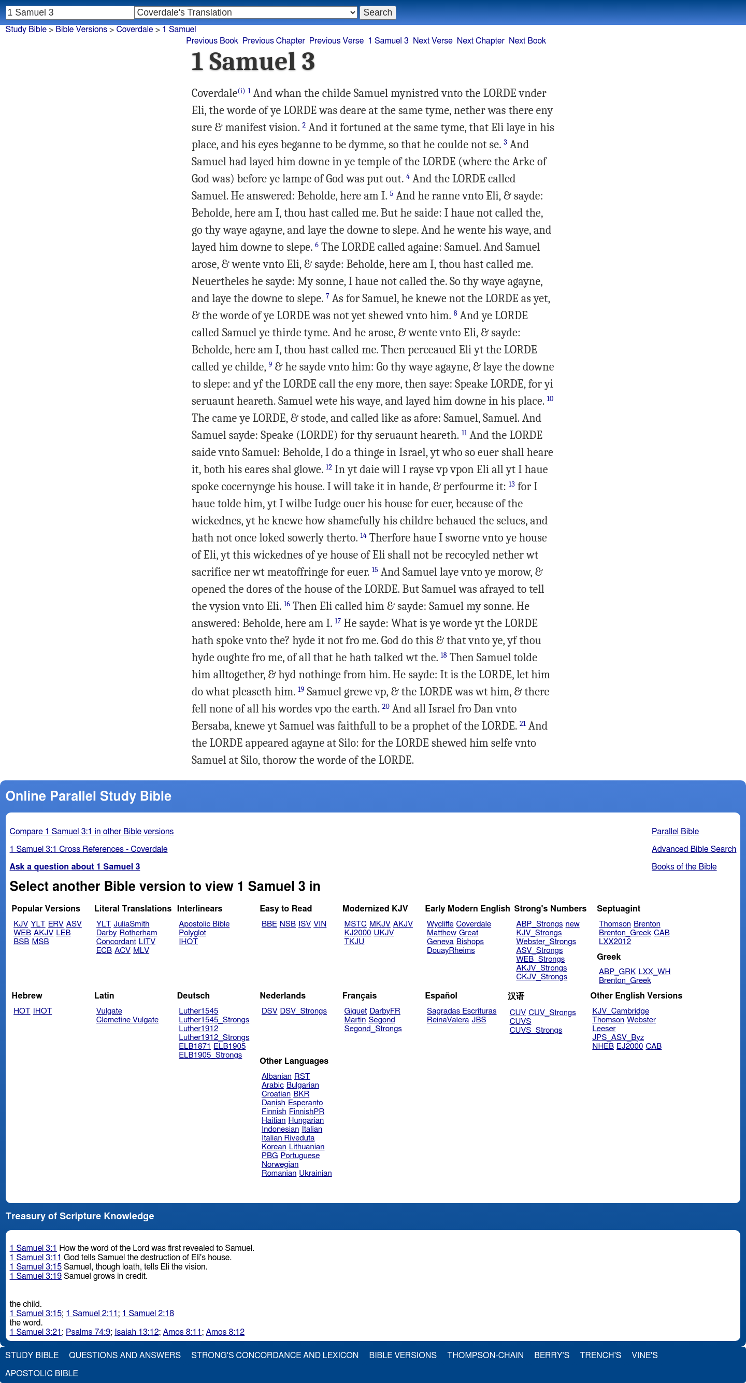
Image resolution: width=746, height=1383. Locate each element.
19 (301, 689)
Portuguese (300, 1156)
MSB (40, 942)
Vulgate (109, 1011)
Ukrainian (315, 1173)
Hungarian (306, 1120)
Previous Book (212, 41)
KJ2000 (358, 933)
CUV (518, 1013)
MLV (141, 950)
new (573, 924)
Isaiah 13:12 (136, 1332)
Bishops (470, 942)
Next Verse (433, 41)
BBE (269, 924)
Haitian (274, 1120)
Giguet (356, 1011)
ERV (56, 924)
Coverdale (474, 924)
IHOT (188, 942)
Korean (274, 1147)
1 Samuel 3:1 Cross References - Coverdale (89, 849)
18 (444, 655)
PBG (270, 1156)
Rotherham (138, 933)
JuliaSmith (131, 924)
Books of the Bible (684, 867)
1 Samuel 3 (388, 41)
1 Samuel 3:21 (36, 1332)
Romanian (279, 1173)
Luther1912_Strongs (214, 1038)
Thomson (615, 924)
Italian (312, 1129)
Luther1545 (198, 1011)
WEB (22, 933)
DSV (270, 1011)
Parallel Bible (675, 832)
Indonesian (280, 1129)
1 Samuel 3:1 (34, 1248)
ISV (304, 924)
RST (302, 1076)
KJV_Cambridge (620, 1011)
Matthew (441, 933)
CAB (662, 933)
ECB (104, 950)
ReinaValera (448, 1020)
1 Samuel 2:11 (92, 1313)
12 (329, 467)
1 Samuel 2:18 (148, 1313)
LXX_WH (654, 972)
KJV (20, 924)
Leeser (603, 1029)
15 (375, 569)
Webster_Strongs (546, 942)
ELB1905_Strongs (210, 1055)
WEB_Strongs (540, 959)
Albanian (277, 1076)
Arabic (273, 1085)
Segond (381, 1020)
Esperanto (305, 1103)
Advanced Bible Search (694, 849)
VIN (319, 924)
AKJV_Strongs (541, 968)
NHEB (603, 1046)
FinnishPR (307, 1112)
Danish (273, 1103)
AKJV (43, 933)
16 (287, 604)
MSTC (356, 924)
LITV (147, 942)
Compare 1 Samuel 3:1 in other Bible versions (92, 832)
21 (523, 723)
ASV (74, 924)
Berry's (551, 1355)
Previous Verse (336, 41)
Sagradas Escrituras (461, 1011)
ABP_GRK (617, 972)
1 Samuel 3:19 (36, 1276)
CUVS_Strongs (536, 1030)
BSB (21, 942)
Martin (355, 1020)
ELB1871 (195, 1046)
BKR (301, 1094)
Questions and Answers (125, 1355)
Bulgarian (302, 1085)
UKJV (384, 933)
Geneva (440, 942)
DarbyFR (384, 1011)
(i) (242, 91)
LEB (63, 933)
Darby (106, 933)
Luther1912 (198, 1029)
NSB (288, 924)
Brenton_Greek (625, 933)
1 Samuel (179, 29)
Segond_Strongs (373, 1029)
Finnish (274, 1112)
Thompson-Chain (485, 1355)
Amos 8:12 (225, 1332)
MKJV (380, 924)
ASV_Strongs (539, 950)
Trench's (600, 1355)
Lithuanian (307, 1147)
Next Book (527, 41)
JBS (478, 1020)
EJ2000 (629, 1046)
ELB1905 (229, 1046)
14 (364, 535)
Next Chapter (481, 41)
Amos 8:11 (182, 1332)
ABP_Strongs (539, 924)
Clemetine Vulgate (127, 1020)
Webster (641, 1020)
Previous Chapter (273, 41)
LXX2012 (615, 942)
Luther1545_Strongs (214, 1020)
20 (386, 706)
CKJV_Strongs (541, 977)
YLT (38, 924)
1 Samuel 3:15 (36, 1267)
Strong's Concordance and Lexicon (274, 1355)
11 (464, 433)
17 (338, 621)
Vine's (645, 1355)
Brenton (647, 924)
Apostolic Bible (41, 1374)
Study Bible (26, 29)
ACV (122, 950)
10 (550, 398)
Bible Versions (81, 29)
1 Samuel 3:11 (36, 1257)
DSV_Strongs (303, 1011)
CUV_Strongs (552, 1013)
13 (512, 484)
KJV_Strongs (539, 933)
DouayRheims (451, 950)
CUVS (521, 1021)
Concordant (116, 942)
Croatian (276, 1094)
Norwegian (280, 1164)
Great (468, 933)
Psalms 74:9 (88, 1332)
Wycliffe (440, 924)
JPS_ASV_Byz (618, 1038)
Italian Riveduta (288, 1138)
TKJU (355, 942)
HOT (21, 1011)
